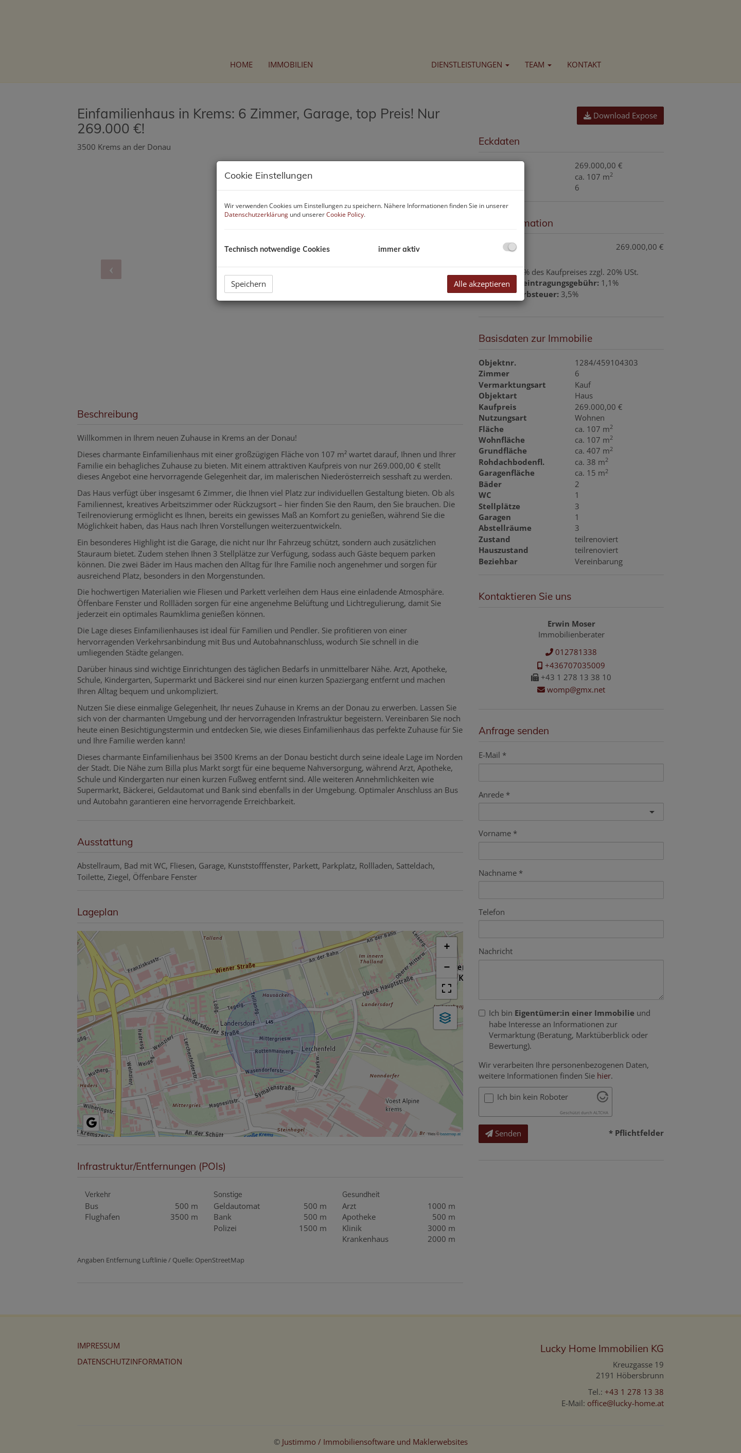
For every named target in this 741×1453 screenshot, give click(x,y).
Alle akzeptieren (482, 284)
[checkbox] (510, 247)
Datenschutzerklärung (256, 214)
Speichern (248, 284)
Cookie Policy (345, 214)
